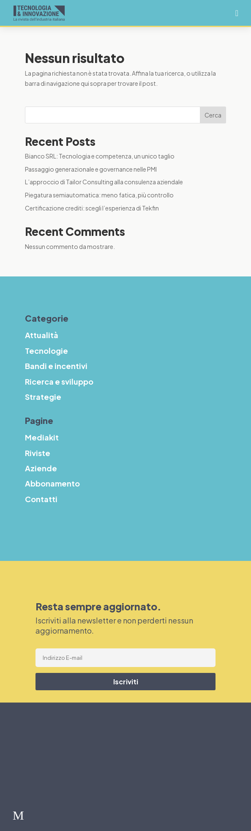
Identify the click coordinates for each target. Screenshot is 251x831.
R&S (34, 779)
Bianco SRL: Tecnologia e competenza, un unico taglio (100, 156)
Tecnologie (51, 743)
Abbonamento (52, 483)
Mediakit (42, 437)
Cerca (213, 115)
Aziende (41, 468)
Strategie (47, 797)
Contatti (41, 499)
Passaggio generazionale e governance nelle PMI (91, 169)
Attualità (45, 725)
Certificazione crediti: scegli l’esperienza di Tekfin (92, 208)
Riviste (37, 453)
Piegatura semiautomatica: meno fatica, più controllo (99, 195)
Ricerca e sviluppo (59, 381)
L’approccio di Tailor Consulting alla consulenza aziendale (104, 182)
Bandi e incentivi (65, 761)
